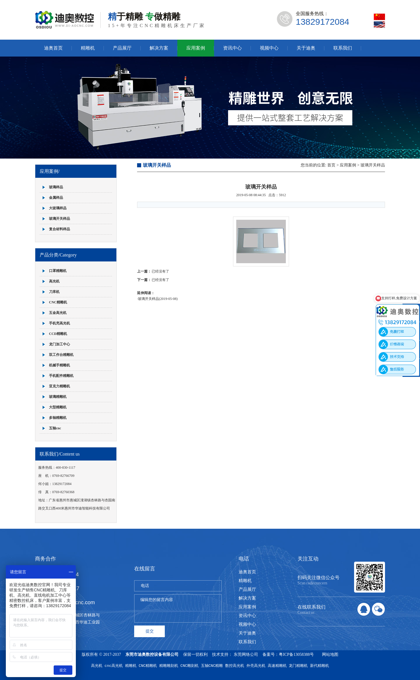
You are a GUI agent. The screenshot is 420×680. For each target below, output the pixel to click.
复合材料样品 (59, 229)
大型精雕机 (57, 407)
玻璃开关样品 (59, 219)
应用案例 (195, 47)
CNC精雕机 (58, 302)
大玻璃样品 (57, 208)
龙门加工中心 (59, 344)
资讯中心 (232, 47)
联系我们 (342, 47)
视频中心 (269, 47)
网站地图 (330, 654)
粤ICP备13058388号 (296, 654)
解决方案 (159, 47)
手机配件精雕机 (61, 376)
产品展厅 (122, 47)
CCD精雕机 (58, 334)
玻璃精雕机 (57, 397)
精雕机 (88, 47)
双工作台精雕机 (61, 355)
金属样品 (56, 198)
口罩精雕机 (57, 271)
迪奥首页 (53, 47)
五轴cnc (55, 428)
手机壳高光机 (59, 323)
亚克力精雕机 (59, 386)
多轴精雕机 (57, 418)
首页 (331, 165)
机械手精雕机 (59, 365)
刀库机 (54, 292)
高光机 (54, 281)
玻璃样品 (56, 187)
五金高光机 (57, 313)
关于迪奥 (306, 47)
